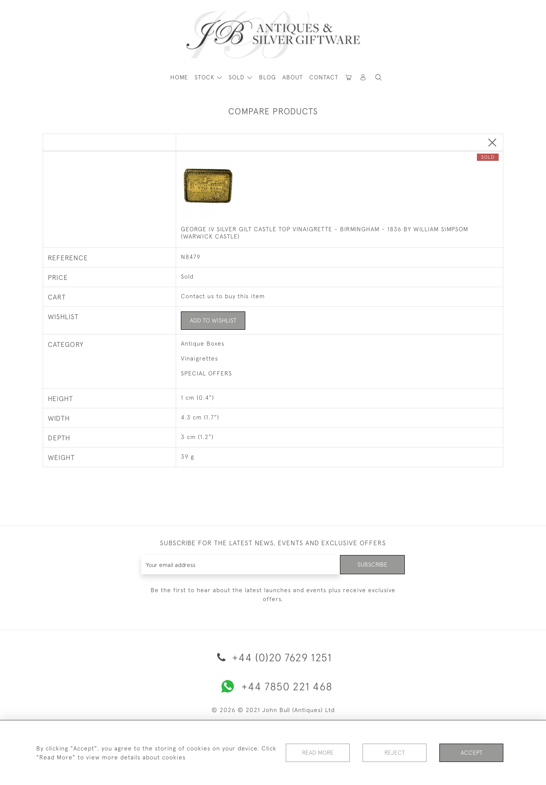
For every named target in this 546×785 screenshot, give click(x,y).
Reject (394, 752)
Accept (471, 752)
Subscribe (372, 564)
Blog (267, 77)
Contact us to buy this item (223, 296)
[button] (363, 77)
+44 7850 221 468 (273, 686)
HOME (179, 77)
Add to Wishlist (213, 320)
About (292, 77)
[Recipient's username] (240, 564)
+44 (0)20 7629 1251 (273, 657)
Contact (323, 77)
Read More (318, 752)
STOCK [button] (206, 77)
